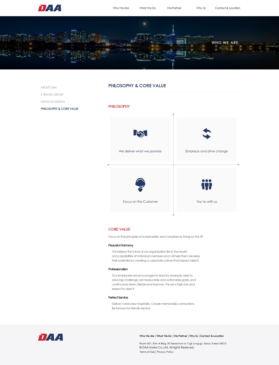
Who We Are (121, 8)
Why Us (201, 8)
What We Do (147, 8)
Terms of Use (147, 351)
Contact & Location (227, 8)
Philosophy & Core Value (59, 109)
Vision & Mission (53, 101)
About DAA (49, 87)
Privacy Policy (165, 351)
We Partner (174, 8)
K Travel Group (52, 94)
